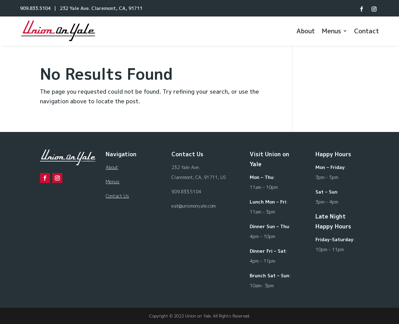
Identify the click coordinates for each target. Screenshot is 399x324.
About (305, 30)
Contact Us (117, 196)
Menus (331, 30)
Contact (366, 30)
